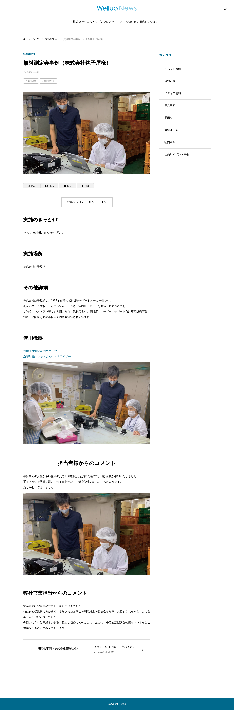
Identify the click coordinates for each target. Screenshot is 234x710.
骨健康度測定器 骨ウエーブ (40, 350)
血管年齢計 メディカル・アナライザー (47, 356)
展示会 (168, 117)
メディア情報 (172, 93)
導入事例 (169, 105)
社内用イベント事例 (176, 154)
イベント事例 (172, 68)
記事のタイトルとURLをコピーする (86, 202)
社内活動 (169, 142)
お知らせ (169, 81)
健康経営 (32, 81)
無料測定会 (29, 54)
